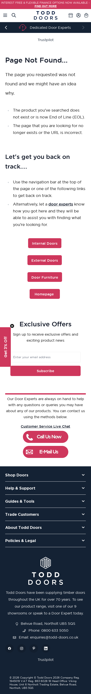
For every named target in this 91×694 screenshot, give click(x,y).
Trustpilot (46, 40)
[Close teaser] (12, 326)
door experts (60, 204)
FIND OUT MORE (46, 6)
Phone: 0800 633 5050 (45, 630)
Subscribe (45, 371)
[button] (5, 347)
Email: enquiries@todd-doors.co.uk (45, 637)
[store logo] (45, 15)
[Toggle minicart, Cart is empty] (86, 15)
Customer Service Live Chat (45, 426)
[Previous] (6, 27)
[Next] (84, 27)
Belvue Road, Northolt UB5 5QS (45, 623)
